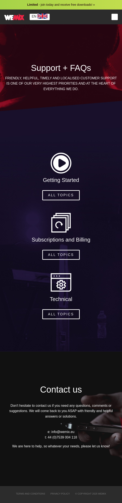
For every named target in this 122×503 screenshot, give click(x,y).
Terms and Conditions (30, 493)
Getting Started (61, 180)
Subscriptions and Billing (61, 240)
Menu (114, 17)
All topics (61, 195)
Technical (61, 299)
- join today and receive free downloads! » (61, 4)
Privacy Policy (60, 493)
